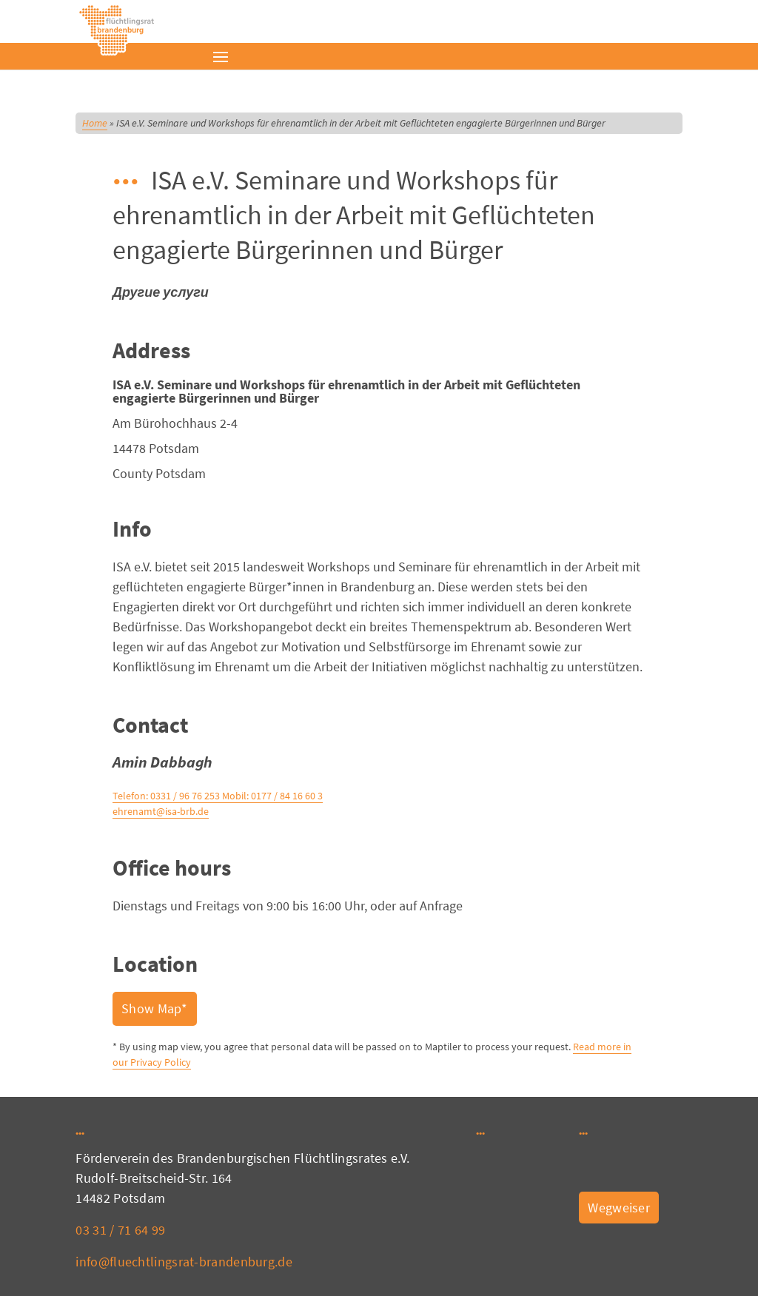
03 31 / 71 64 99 (120, 1229)
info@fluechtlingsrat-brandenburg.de (184, 1261)
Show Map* (154, 1008)
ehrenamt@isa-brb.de (161, 811)
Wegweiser (619, 1207)
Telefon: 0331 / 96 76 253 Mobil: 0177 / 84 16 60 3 (218, 795)
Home (94, 123)
